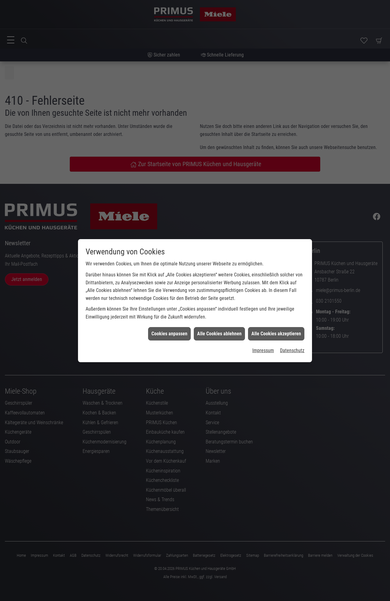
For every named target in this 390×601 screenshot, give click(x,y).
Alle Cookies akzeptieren (276, 323)
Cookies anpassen (169, 323)
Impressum (263, 340)
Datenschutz (292, 340)
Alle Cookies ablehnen (219, 323)
